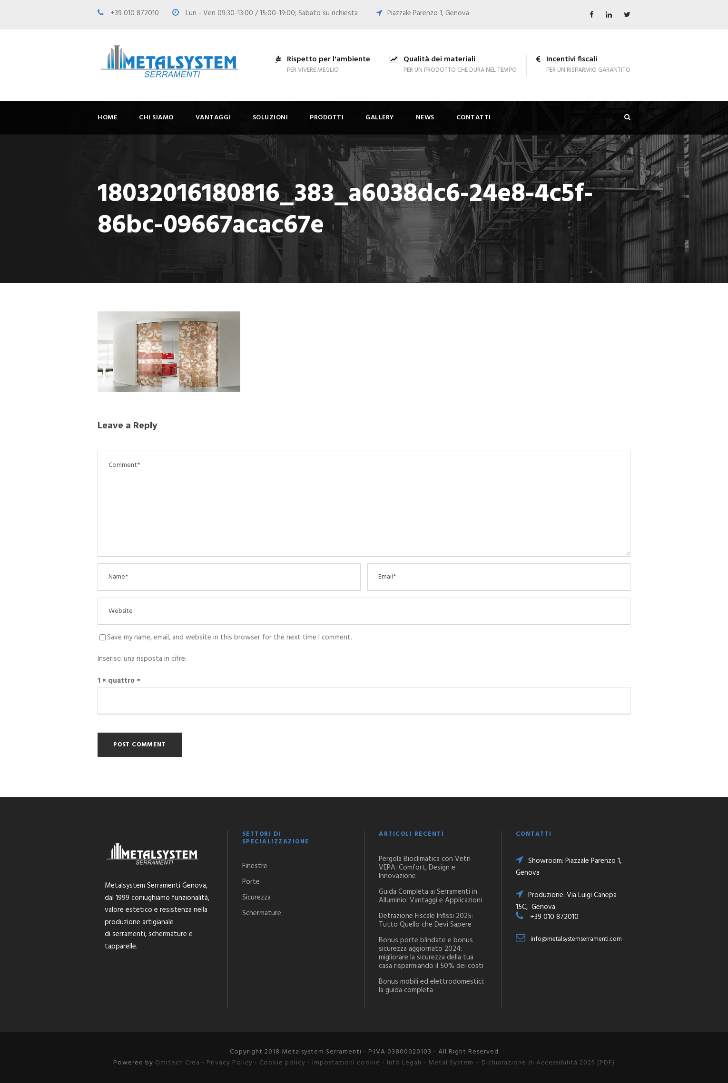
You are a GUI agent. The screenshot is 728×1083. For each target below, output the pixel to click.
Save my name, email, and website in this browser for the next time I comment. (229, 637)
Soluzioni (270, 117)
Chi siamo (156, 117)
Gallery (379, 117)
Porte (251, 882)
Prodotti (327, 117)
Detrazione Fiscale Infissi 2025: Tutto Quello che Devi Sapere (426, 920)
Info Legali (404, 1062)
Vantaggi (213, 117)
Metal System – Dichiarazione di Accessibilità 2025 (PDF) (521, 1062)
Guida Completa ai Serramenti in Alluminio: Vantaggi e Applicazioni (430, 896)
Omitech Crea (177, 1062)
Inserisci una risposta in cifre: (142, 659)
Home (107, 117)
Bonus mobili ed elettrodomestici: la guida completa (431, 986)
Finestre (254, 866)
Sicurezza (256, 897)
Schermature (261, 913)
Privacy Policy (230, 1062)
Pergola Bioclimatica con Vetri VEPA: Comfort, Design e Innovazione (425, 867)
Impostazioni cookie (346, 1062)
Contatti (473, 117)
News (425, 117)
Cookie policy (282, 1062)
